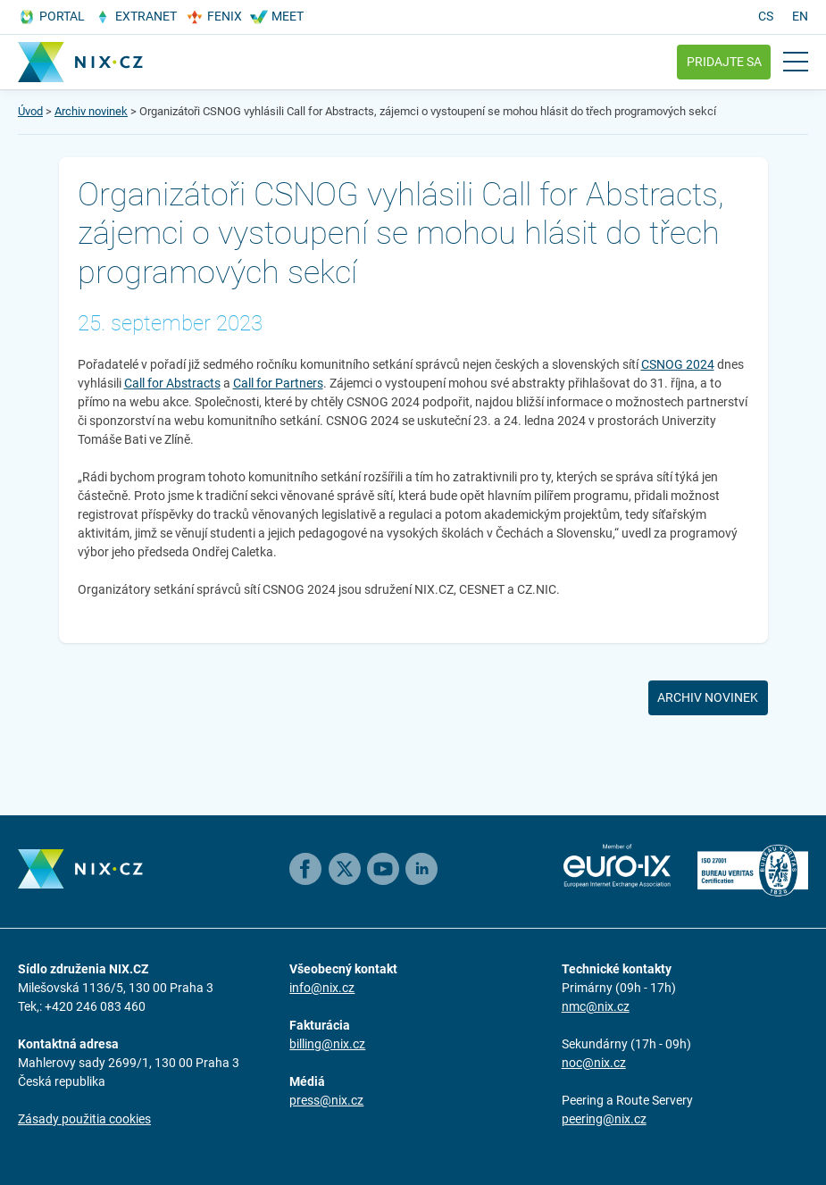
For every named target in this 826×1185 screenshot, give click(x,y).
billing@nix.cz (327, 1044)
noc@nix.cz (594, 1063)
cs (765, 16)
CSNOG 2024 (677, 364)
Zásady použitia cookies (84, 1119)
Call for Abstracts (172, 383)
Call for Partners (278, 383)
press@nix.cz (326, 1100)
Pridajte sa (724, 61)
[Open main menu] (796, 61)
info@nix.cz (322, 988)
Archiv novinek (91, 111)
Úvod (30, 111)
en (800, 16)
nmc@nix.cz (596, 1006)
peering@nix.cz (604, 1119)
